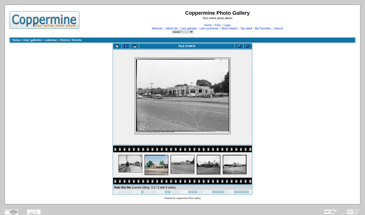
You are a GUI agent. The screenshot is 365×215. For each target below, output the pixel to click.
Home (208, 25)
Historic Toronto (71, 40)
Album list (172, 28)
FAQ (217, 25)
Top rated (246, 28)
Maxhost (157, 28)
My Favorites (263, 28)
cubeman (51, 40)
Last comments (208, 28)
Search (278, 28)
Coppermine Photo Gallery (188, 198)
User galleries (32, 40)
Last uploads (188, 28)
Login (227, 25)
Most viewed (229, 28)
